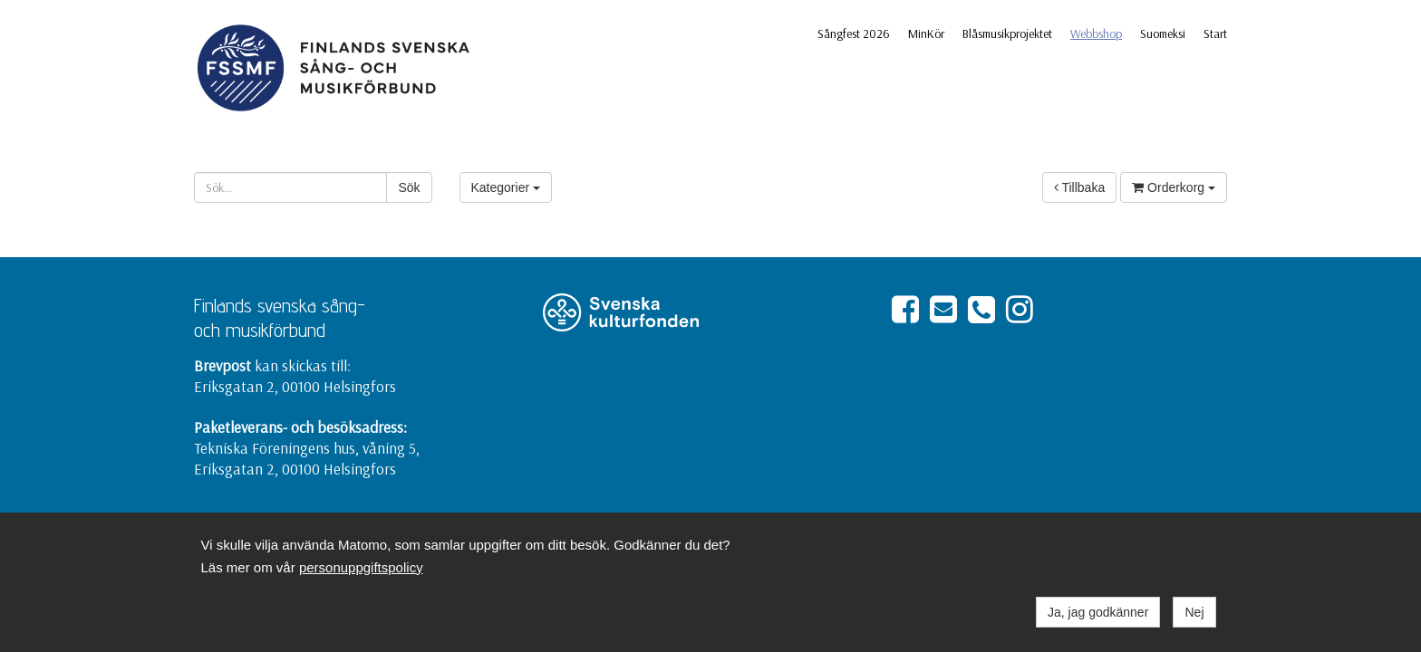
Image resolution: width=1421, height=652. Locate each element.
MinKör (926, 33)
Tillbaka (1079, 187)
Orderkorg (1173, 187)
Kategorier (505, 187)
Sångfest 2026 (853, 33)
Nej (1194, 612)
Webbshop (1096, 33)
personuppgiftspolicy (361, 567)
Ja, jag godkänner (1098, 612)
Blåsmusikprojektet (1007, 33)
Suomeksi (1162, 33)
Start (1215, 33)
